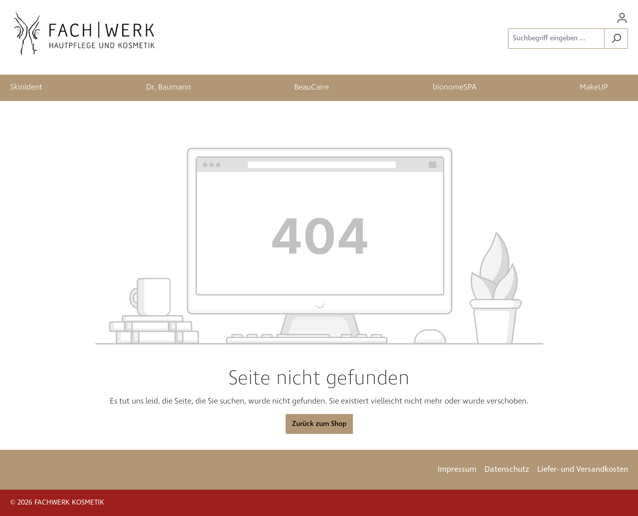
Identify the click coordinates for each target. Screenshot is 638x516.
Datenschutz (506, 469)
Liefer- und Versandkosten (582, 469)
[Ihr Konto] (622, 18)
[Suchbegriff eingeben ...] (556, 38)
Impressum (457, 469)
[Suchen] (616, 38)
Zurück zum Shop (319, 423)
